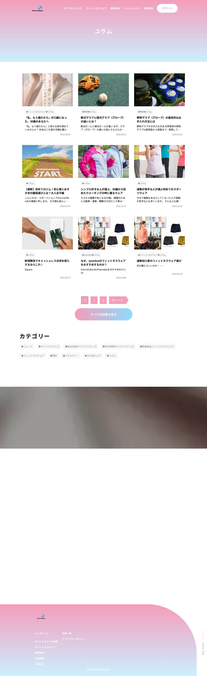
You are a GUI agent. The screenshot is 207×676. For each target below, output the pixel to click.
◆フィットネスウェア (32, 355)
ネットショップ (132, 8)
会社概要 (148, 8)
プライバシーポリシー (73, 638)
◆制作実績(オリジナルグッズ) (118, 346)
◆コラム (111, 355)
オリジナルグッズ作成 (46, 641)
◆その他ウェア (93, 355)
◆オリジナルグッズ (48, 346)
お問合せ (39, 663)
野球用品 (115, 8)
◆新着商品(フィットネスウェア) (157, 346)
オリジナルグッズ (73, 8)
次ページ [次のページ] (117, 300)
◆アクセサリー (71, 355)
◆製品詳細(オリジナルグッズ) (81, 346)
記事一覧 (66, 633)
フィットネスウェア (96, 8)
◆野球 (53, 355)
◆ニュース (27, 346)
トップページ (42, 633)
